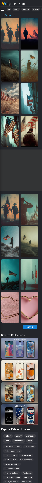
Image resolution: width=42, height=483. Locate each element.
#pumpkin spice (10, 455)
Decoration (18, 441)
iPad (30, 441)
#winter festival (10, 460)
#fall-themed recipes (12, 447)
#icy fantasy (27, 473)
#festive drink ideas (11, 464)
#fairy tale (28, 477)
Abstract (26, 9)
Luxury (19, 436)
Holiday (8, 436)
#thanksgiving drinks (12, 477)
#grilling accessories (12, 451)
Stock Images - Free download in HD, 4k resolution (14, 4)
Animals (35, 9)
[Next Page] (30, 327)
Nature (16, 9)
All (9, 9)
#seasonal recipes (11, 469)
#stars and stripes (11, 473)
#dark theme (29, 447)
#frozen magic (26, 455)
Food (7, 441)
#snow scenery (26, 460)
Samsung (30, 436)
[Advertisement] (21, 170)
